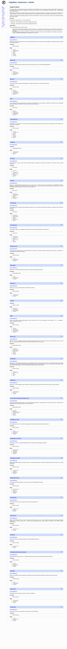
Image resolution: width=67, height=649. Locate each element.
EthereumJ (12, 295)
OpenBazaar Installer (15, 478)
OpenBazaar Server (14, 498)
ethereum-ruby (13, 257)
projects (3, 25)
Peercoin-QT (13, 538)
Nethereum (12, 396)
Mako (11, 329)
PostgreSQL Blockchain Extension (18, 575)
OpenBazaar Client (14, 437)
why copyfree (3, 17)
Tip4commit (13, 632)
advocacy (3, 23)
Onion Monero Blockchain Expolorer (18, 415)
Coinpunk (12, 147)
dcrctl (11, 164)
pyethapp (12, 595)
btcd (11, 101)
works (3, 21)
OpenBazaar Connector (15, 457)
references (3, 20)
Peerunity (12, 557)
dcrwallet (12, 211)
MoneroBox (13, 374)
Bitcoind (12, 81)
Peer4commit (13, 519)
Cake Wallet (13, 123)
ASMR (11, 37)
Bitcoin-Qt (12, 61)
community (3, 24)
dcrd (11, 188)
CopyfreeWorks (32, 31)
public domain (3, 15)
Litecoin (12, 313)
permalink (61, 61)
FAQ (2, 19)
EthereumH (12, 276)
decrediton (12, 234)
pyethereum (13, 613)
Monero (12, 350)
